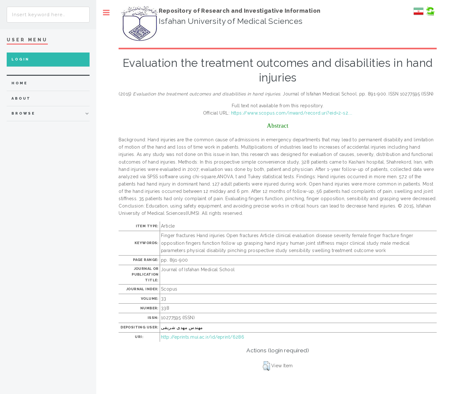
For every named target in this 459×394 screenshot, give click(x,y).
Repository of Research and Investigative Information (240, 10)
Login (20, 59)
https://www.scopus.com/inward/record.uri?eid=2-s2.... (292, 113)
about (21, 98)
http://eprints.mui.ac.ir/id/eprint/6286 (202, 337)
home (19, 83)
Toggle (106, 12)
